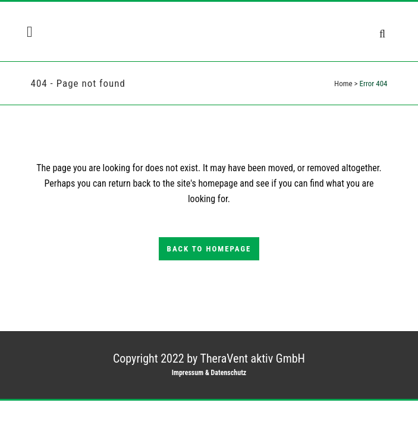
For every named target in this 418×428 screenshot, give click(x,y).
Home (343, 83)
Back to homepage (209, 248)
